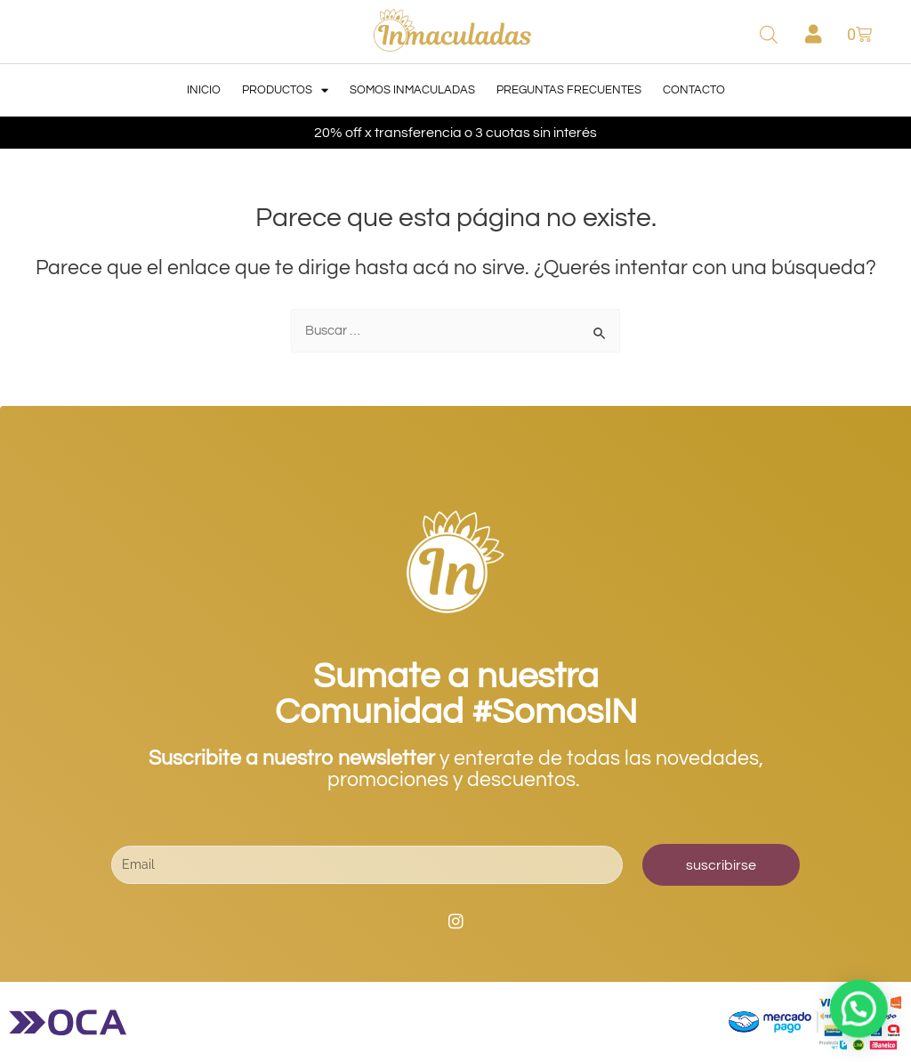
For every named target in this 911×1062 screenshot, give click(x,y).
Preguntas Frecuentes (568, 90)
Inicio (204, 90)
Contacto (694, 90)
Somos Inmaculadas (412, 90)
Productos (285, 90)
